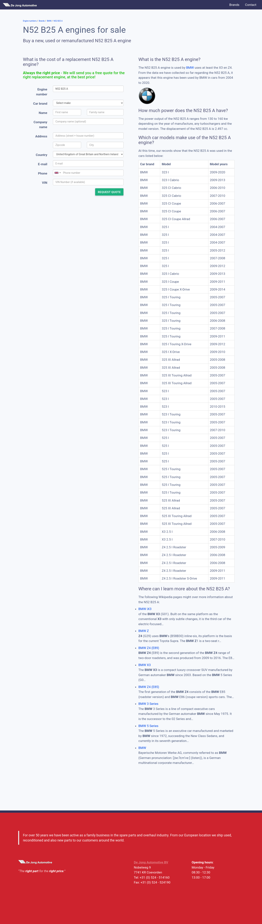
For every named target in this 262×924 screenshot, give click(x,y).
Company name (40, 124)
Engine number (41, 91)
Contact (250, 5)
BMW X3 (144, 665)
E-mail (42, 164)
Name (43, 113)
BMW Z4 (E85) (148, 687)
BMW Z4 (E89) (148, 648)
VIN (44, 183)
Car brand (40, 103)
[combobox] (57, 173)
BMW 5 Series (148, 726)
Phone (42, 173)
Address (41, 136)
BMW (190, 67)
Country (41, 155)
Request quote (109, 192)
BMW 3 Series (148, 704)
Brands (234, 5)
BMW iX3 (144, 609)
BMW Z (143, 631)
